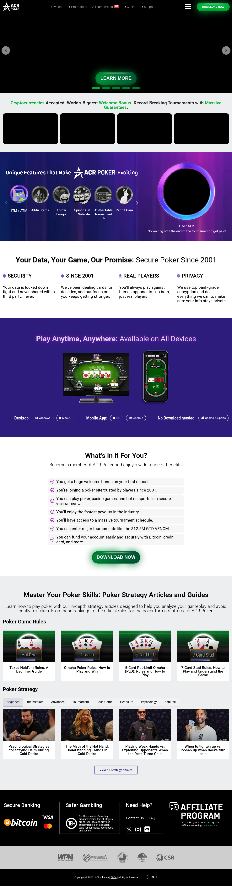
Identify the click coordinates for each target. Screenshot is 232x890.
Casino (131, 7)
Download (56, 7)
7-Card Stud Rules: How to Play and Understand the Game (203, 671)
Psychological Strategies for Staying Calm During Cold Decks (28, 750)
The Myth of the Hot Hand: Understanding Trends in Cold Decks (87, 750)
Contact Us (135, 818)
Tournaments (107, 7)
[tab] (13, 702)
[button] (6, 50)
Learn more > (210, 825)
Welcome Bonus (115, 103)
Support (149, 7)
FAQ (152, 818)
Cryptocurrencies (28, 103)
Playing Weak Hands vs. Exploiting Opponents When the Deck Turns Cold (145, 750)
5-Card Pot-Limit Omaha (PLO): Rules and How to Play (145, 671)
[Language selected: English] (151, 877)
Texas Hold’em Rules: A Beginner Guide (28, 669)
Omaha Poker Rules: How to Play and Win (87, 669)
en (152, 876)
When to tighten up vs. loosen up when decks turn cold (203, 750)
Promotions (79, 7)
